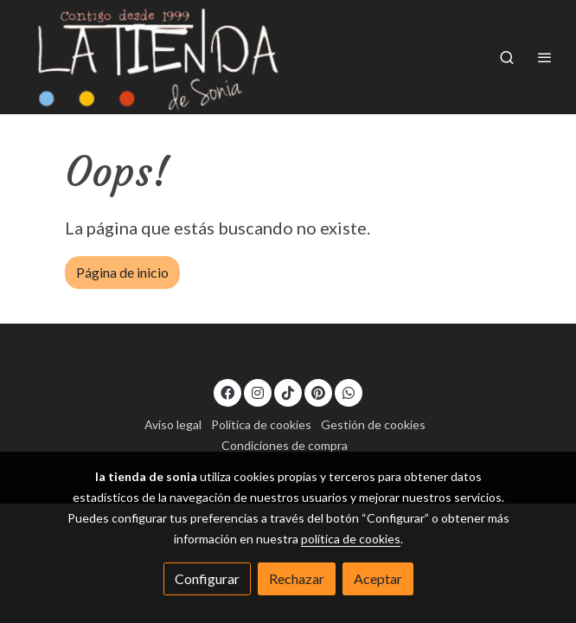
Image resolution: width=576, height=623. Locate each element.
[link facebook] (227, 392)
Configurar (207, 578)
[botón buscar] (507, 57)
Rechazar (296, 578)
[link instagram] (258, 392)
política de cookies (350, 538)
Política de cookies (261, 424)
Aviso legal (173, 424)
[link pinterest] (318, 392)
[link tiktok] (288, 392)
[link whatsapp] (349, 392)
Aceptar (378, 578)
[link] (155, 57)
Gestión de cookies (373, 424)
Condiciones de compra (284, 445)
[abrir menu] (545, 57)
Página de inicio (122, 272)
